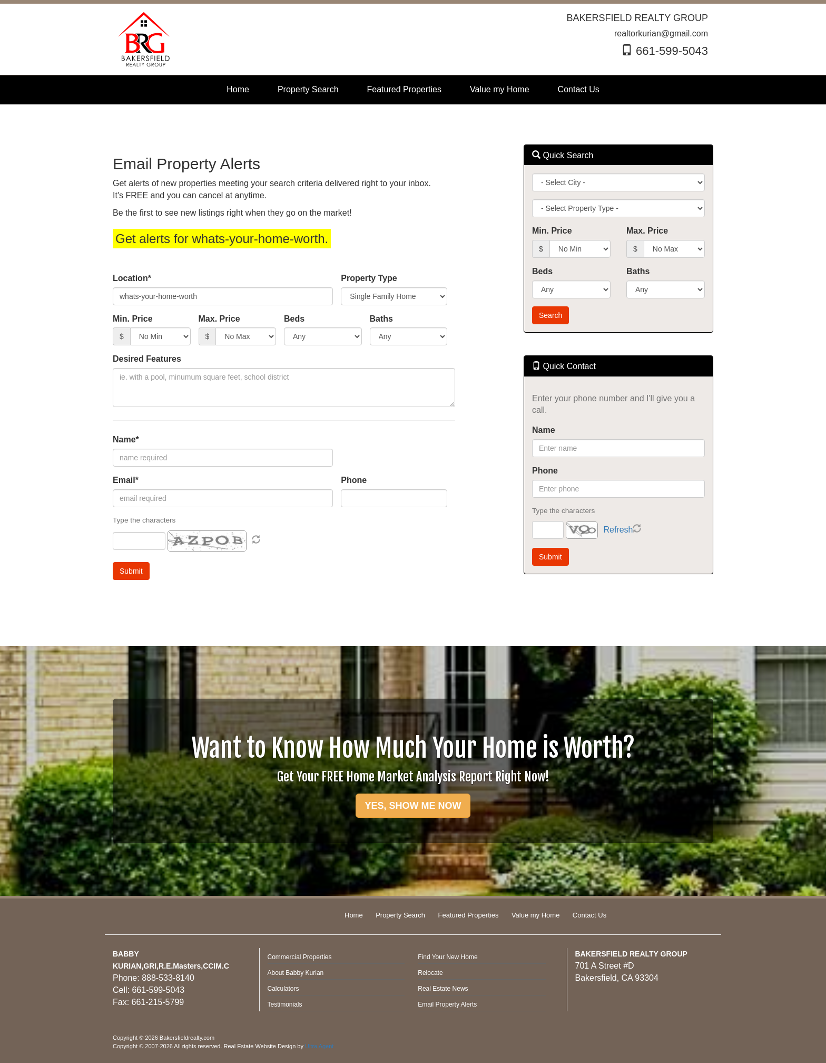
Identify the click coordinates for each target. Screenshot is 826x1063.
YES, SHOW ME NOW (413, 805)
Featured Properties (468, 915)
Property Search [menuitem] (308, 89)
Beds (294, 318)
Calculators (283, 988)
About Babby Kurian (296, 973)
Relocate (430, 973)
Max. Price (219, 318)
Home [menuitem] (238, 89)
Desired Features (147, 358)
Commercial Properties (300, 957)
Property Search (400, 915)
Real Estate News (443, 988)
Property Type (369, 278)
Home (354, 915)
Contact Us (589, 915)
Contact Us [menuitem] (578, 89)
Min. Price (133, 318)
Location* (132, 278)
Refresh (618, 529)
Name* (126, 439)
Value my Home (536, 915)
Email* (126, 480)
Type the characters (563, 511)
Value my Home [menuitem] (499, 89)
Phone (354, 480)
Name (543, 430)
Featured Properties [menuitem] (404, 89)
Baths (381, 318)
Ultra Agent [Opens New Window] (319, 1046)
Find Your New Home (447, 957)
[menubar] (413, 89)
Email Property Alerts (447, 1004)
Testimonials (285, 1004)
